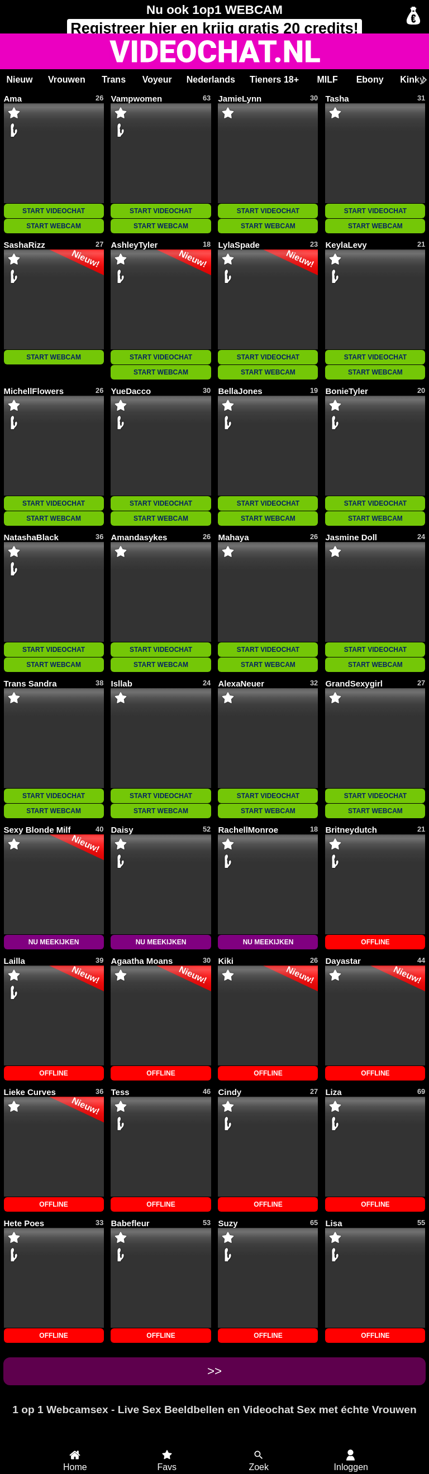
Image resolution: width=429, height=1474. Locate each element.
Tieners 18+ (274, 79)
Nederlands (211, 79)
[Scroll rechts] (423, 79)
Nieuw (19, 79)
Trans (114, 79)
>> (214, 1371)
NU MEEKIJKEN (53, 942)
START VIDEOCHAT (53, 211)
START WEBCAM (53, 226)
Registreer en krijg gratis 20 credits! (214, 28)
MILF (327, 79)
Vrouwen (66, 79)
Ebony (370, 79)
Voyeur (157, 79)
